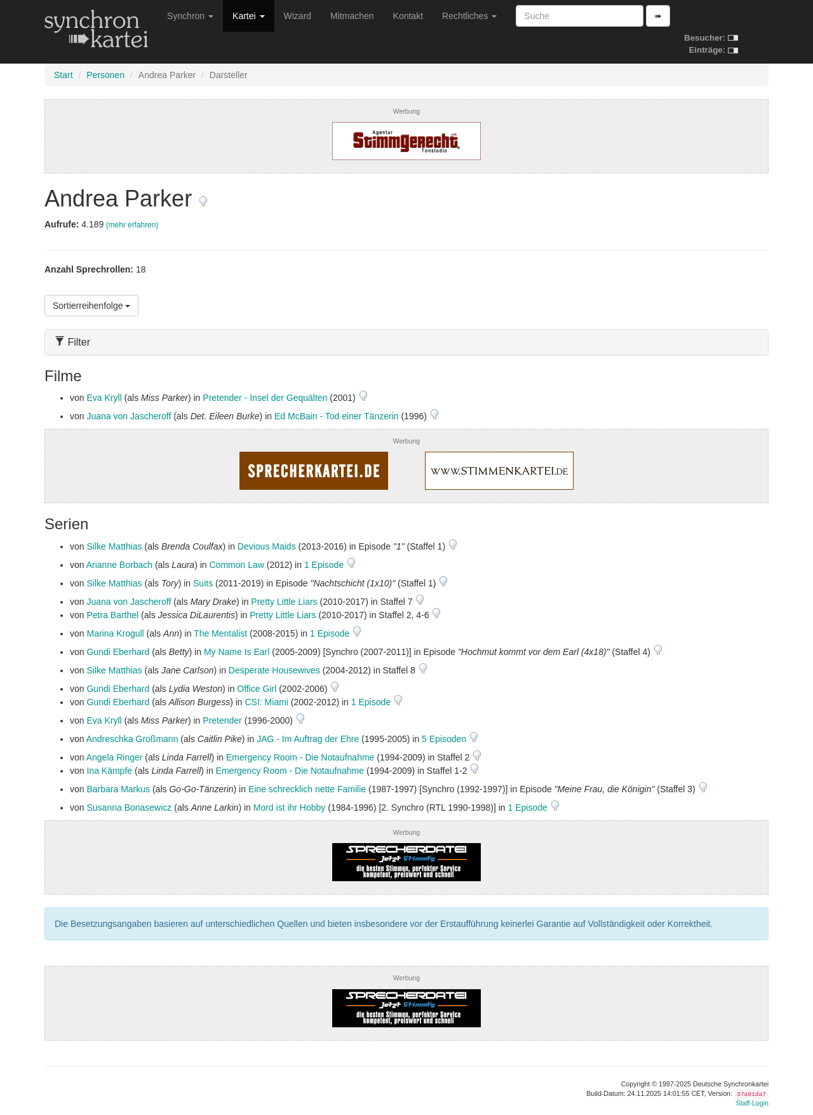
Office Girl (256, 689)
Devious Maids (267, 546)
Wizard (298, 16)
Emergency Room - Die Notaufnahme (300, 757)
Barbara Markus (118, 789)
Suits (203, 583)
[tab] (406, 342)
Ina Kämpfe (109, 771)
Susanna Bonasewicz (128, 807)
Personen (105, 75)
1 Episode (325, 565)
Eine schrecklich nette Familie (307, 789)
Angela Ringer (114, 757)
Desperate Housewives (274, 670)
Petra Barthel (112, 615)
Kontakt (408, 16)
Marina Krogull (115, 633)
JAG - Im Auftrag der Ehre (308, 739)
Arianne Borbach (119, 565)
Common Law (237, 565)
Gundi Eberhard (117, 652)
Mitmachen (351, 16)
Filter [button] (72, 342)
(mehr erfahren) (132, 224)
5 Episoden (445, 739)
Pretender (222, 720)
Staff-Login (752, 1103)
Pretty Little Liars (284, 602)
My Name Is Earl (236, 652)
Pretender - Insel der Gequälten (265, 398)
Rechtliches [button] (469, 16)
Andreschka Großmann (132, 739)
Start (63, 75)
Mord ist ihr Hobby (289, 807)
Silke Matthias (114, 546)
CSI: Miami (266, 702)
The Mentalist (220, 633)
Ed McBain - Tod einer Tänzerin (336, 416)
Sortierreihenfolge (91, 306)
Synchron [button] (190, 16)
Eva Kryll (103, 398)
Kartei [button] (248, 16)
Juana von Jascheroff (128, 416)
